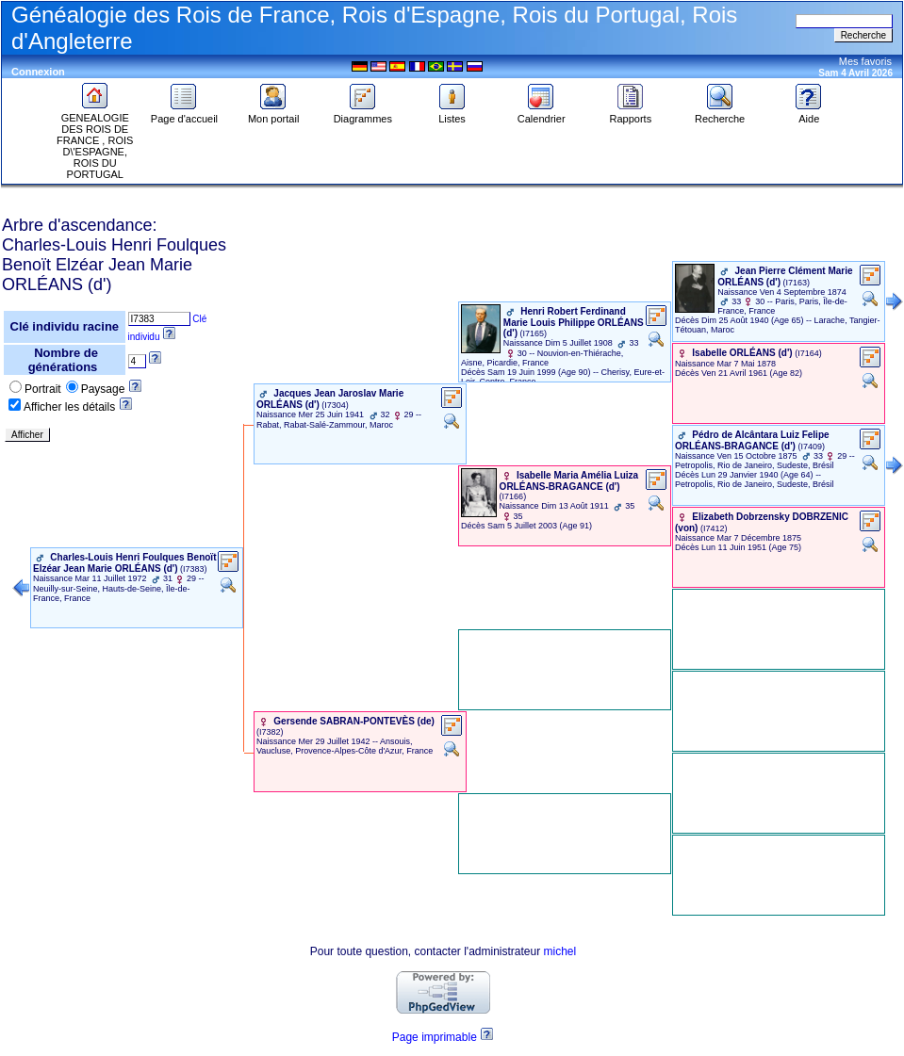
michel (560, 951)
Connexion (38, 71)
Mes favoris (865, 61)
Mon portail (273, 114)
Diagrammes (363, 114)
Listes (452, 114)
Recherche (720, 114)
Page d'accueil (184, 114)
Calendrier (542, 114)
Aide (809, 114)
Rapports (631, 114)
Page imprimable (434, 1037)
